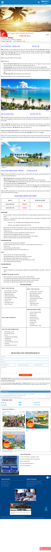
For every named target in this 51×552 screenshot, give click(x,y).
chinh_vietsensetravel (20, 404)
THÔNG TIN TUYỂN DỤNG (31, 479)
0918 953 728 (37, 402)
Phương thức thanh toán (5, 483)
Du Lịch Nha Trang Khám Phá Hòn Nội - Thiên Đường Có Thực (13, 395)
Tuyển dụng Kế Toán (30, 486)
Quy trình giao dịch (4, 481)
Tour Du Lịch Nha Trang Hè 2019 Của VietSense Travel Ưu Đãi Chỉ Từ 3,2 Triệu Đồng (17, 393)
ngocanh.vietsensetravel (20, 402)
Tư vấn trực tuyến (46, 549)
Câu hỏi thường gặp (5, 486)
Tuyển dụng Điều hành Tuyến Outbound (34, 483)
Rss (47, 477)
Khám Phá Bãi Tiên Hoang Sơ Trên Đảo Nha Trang (11, 397)
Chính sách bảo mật (5, 484)
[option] (25, 19)
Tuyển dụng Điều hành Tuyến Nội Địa (33, 481)
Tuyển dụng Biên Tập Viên (31, 484)
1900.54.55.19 (45, 1)
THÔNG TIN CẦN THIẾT (5, 479)
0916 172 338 (37, 404)
